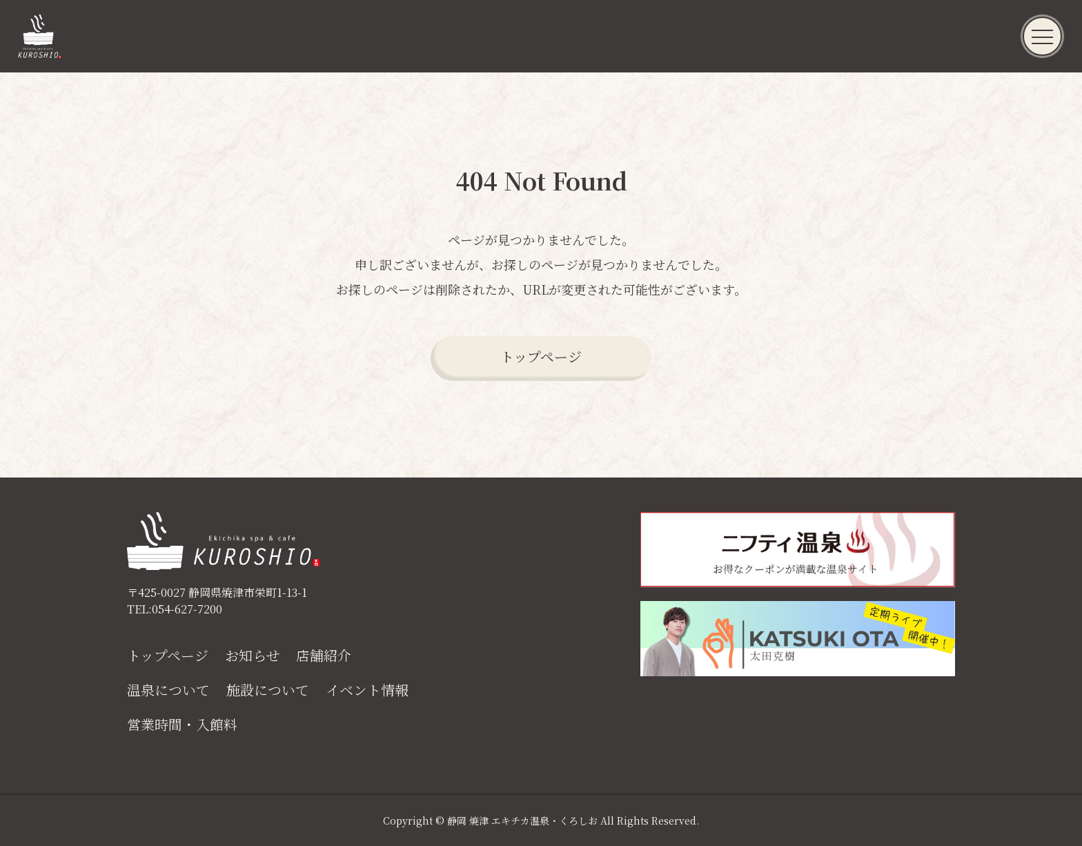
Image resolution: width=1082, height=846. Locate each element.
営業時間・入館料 (182, 724)
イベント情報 (367, 690)
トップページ (541, 356)
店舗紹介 (323, 655)
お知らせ (252, 655)
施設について (267, 690)
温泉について (168, 690)
